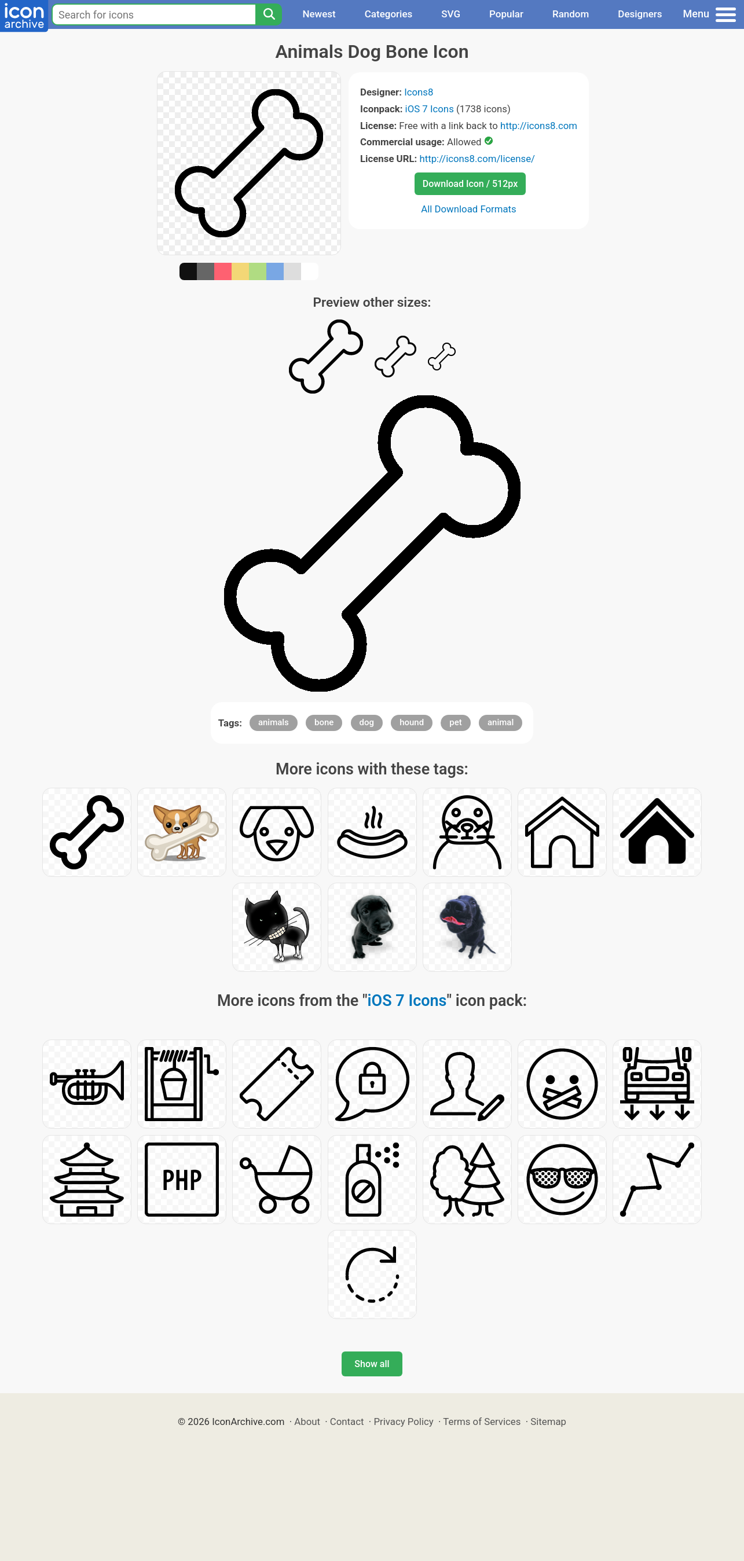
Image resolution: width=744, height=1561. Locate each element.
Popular (506, 14)
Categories (389, 14)
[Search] (268, 14)
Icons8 (418, 92)
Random (570, 14)
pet (455, 722)
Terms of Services (482, 1421)
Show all (371, 1363)
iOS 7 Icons (429, 109)
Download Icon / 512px (470, 183)
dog (367, 722)
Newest (318, 14)
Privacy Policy (403, 1421)
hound (412, 722)
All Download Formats (468, 209)
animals (273, 722)
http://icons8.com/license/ (477, 158)
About (307, 1421)
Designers (640, 14)
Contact (347, 1421)
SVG (450, 14)
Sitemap (548, 1421)
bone (323, 722)
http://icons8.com (538, 125)
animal (501, 722)
